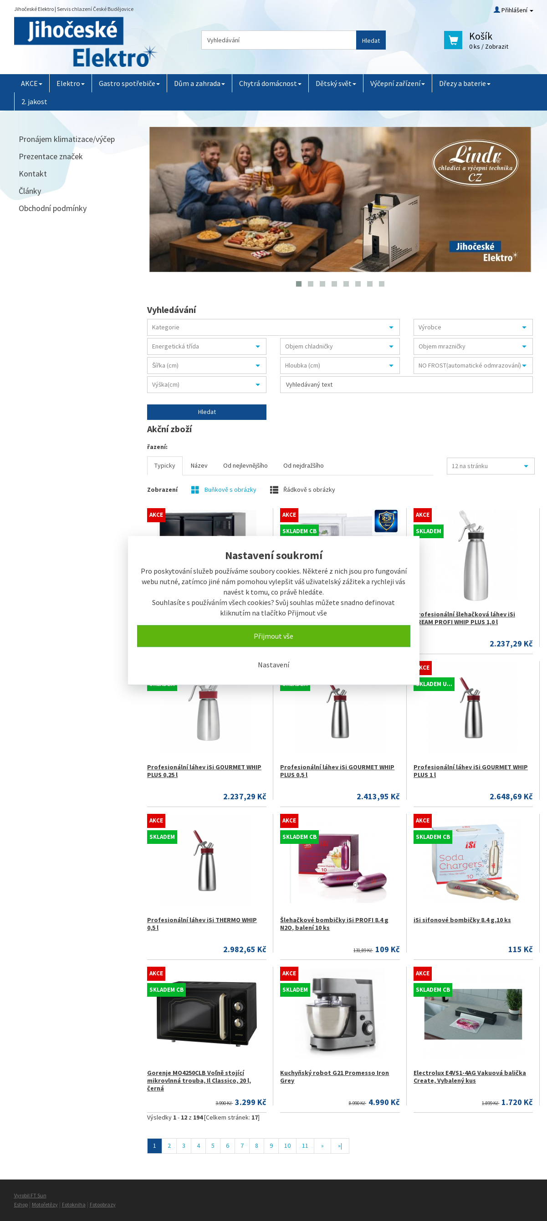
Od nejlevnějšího (245, 465)
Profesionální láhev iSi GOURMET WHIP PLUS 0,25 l (204, 771)
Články (30, 191)
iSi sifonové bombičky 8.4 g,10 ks (462, 920)
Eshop (21, 1204)
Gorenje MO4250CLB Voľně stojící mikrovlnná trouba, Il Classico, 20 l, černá (199, 1080)
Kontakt (33, 173)
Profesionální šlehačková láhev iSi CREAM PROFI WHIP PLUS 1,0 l (464, 618)
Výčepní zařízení (397, 83)
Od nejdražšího (303, 465)
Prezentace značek (51, 156)
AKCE (31, 83)
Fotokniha (74, 1204)
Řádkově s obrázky (302, 489)
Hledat (371, 40)
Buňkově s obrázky (223, 489)
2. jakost (34, 101)
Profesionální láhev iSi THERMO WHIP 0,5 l (202, 924)
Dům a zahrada (199, 83)
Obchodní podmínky (53, 208)
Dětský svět (336, 83)
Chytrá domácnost (270, 83)
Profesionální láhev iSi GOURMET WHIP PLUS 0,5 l (337, 771)
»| (340, 1145)
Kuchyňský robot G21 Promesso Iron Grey (334, 1077)
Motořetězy (45, 1204)
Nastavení (273, 664)
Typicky (164, 465)
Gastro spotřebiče (129, 83)
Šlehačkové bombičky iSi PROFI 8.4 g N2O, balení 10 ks (334, 924)
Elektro (70, 83)
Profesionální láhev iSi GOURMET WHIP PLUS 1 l (471, 771)
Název (199, 465)
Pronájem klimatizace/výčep (67, 139)
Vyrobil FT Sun (30, 1195)
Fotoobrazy (103, 1204)
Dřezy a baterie (465, 83)
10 (287, 1145)
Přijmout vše (273, 636)
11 (305, 1145)
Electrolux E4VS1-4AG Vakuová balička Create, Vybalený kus (470, 1077)
